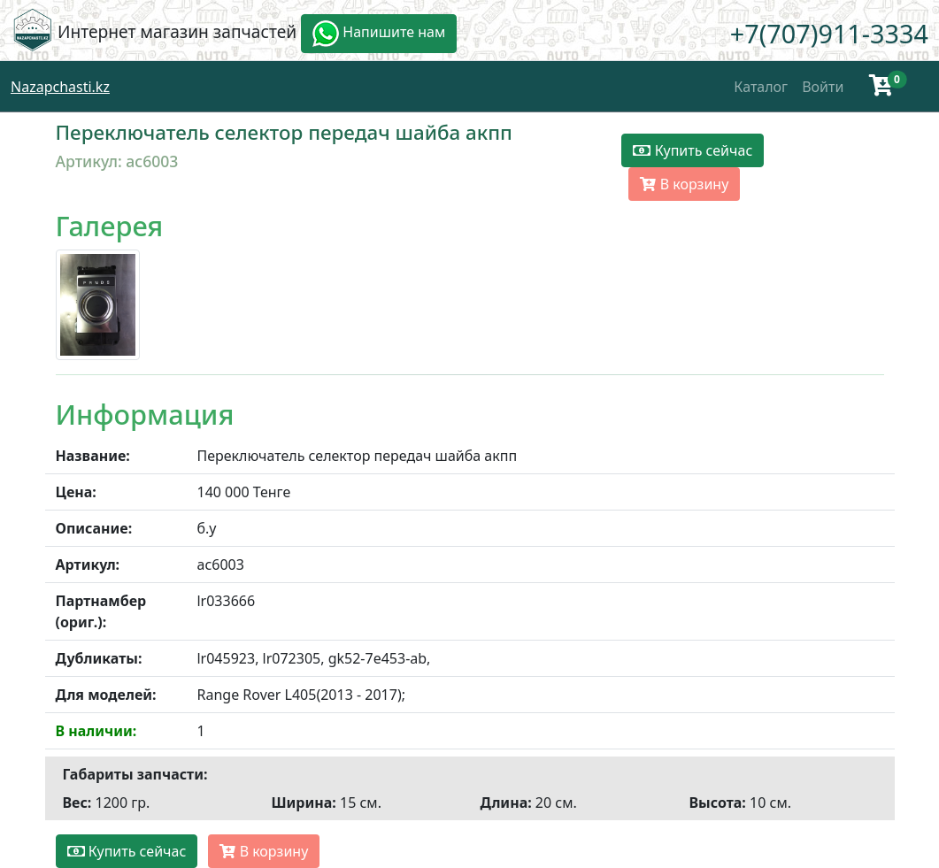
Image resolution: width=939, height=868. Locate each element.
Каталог (761, 86)
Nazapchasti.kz (60, 86)
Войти (822, 86)
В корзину (684, 184)
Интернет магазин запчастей (177, 31)
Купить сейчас (692, 150)
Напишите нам (378, 33)
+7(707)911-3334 (829, 33)
